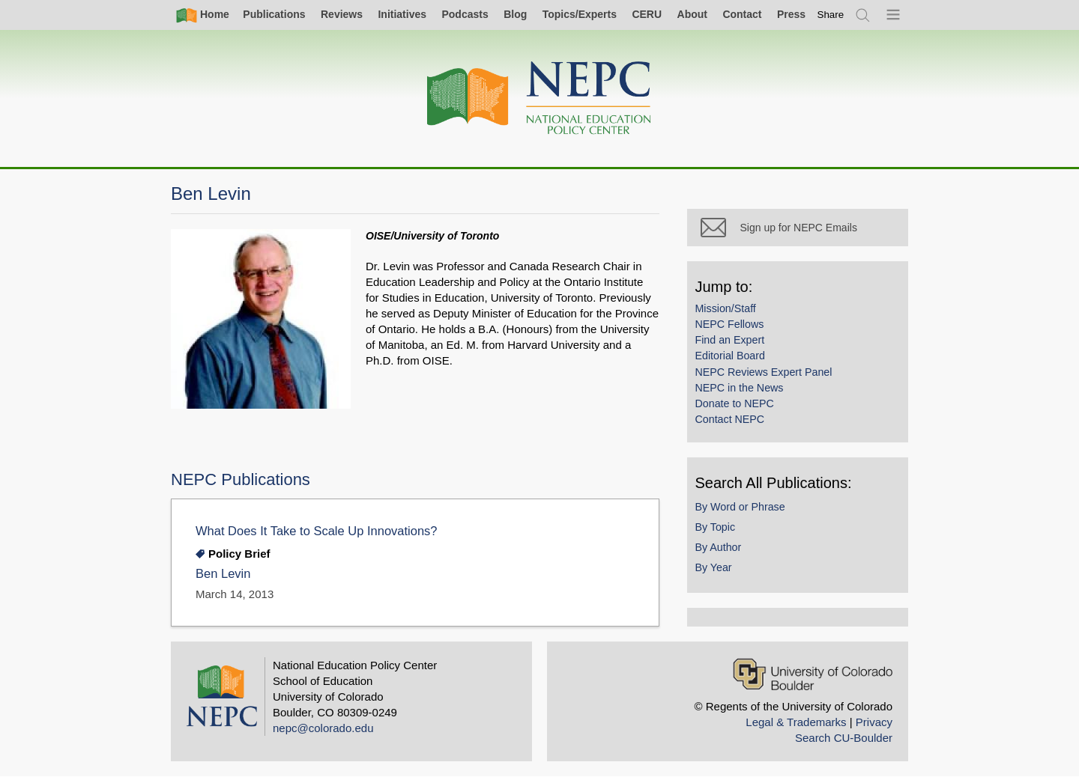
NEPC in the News (742, 391)
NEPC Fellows (732, 327)
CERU (647, 14)
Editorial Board (733, 359)
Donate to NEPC (737, 406)
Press (791, 14)
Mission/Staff (728, 311)
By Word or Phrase (743, 510)
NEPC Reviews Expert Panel (766, 375)
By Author (721, 550)
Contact (741, 14)
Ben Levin (223, 574)
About (692, 14)
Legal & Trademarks (796, 722)
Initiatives (402, 14)
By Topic (718, 530)
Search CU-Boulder (843, 737)
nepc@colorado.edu (323, 728)
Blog (515, 14)
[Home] (539, 98)
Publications (274, 14)
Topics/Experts (579, 14)
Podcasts (464, 14)
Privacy (874, 722)
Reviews (342, 14)
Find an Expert (733, 343)
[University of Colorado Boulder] (812, 674)
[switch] (830, 14)
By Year (716, 570)
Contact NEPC (733, 422)
